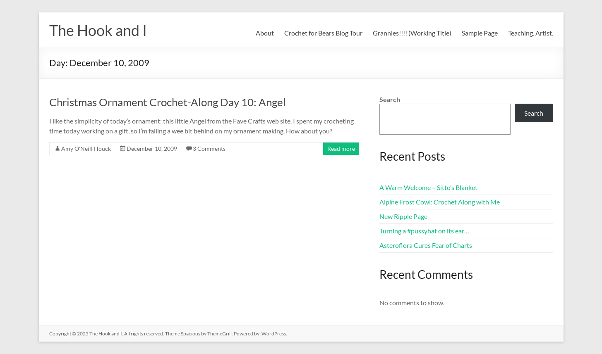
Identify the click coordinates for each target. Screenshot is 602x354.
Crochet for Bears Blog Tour (323, 33)
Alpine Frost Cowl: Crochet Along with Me (439, 202)
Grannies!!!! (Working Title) (412, 33)
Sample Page (480, 33)
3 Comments (209, 148)
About (265, 33)
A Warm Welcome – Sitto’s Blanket (428, 187)
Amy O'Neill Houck (86, 148)
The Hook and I (98, 30)
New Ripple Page (403, 216)
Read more (341, 148)
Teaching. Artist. (530, 33)
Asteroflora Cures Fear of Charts (425, 245)
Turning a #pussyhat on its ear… (424, 231)
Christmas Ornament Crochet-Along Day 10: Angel (167, 102)
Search (389, 99)
